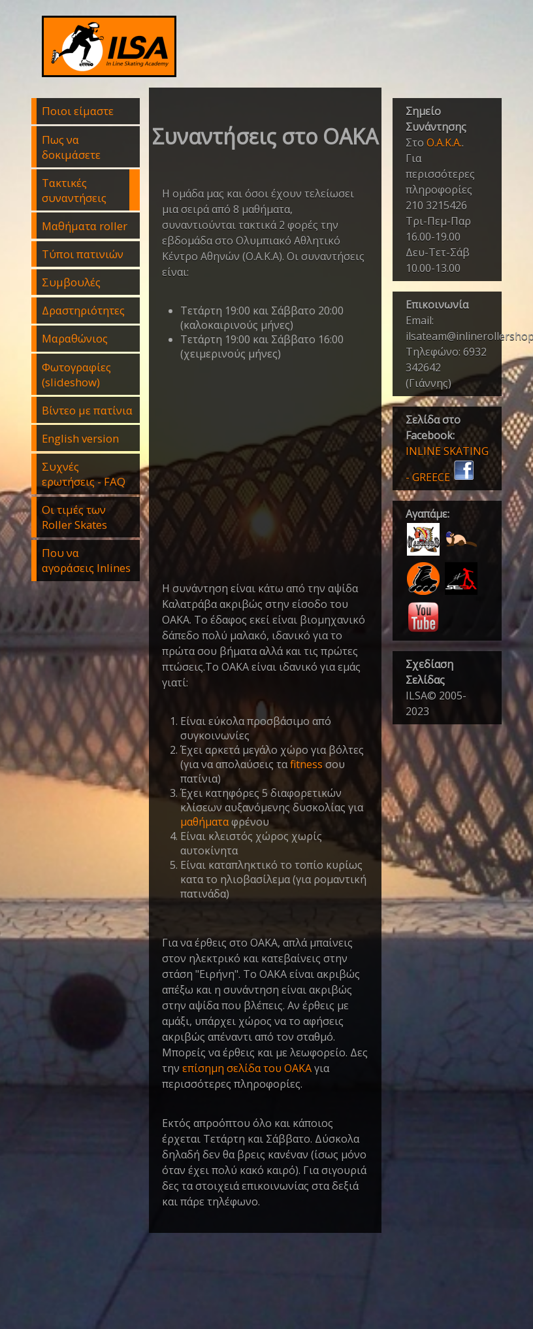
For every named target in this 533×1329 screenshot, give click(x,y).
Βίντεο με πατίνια (87, 410)
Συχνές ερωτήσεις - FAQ (83, 474)
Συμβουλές (71, 282)
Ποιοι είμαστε (78, 110)
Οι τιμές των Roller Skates (74, 517)
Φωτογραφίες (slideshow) (76, 375)
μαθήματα (204, 822)
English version (80, 438)
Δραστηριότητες (83, 310)
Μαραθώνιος (75, 338)
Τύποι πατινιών (82, 253)
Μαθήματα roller (84, 225)
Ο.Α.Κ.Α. (444, 142)
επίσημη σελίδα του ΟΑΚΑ (247, 1068)
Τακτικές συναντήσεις (74, 190)
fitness (306, 764)
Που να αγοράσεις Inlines (86, 560)
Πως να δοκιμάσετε (71, 147)
